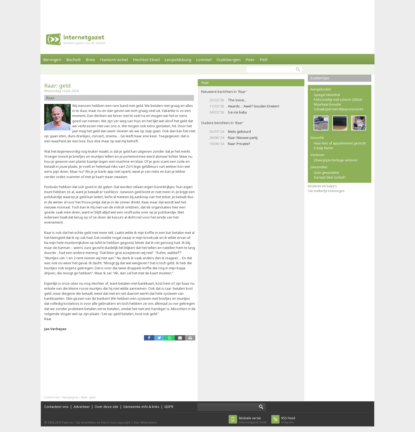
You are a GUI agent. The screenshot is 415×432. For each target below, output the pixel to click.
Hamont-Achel (114, 59)
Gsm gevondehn (326, 172)
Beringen (52, 59)
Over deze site (106, 406)
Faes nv (67, 422)
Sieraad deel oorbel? (329, 177)
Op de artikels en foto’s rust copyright (103, 422)
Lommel (203, 59)
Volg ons (288, 420)
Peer (250, 59)
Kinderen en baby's (322, 186)
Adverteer (82, 406)
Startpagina (70, 397)
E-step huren (323, 148)
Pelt (264, 59)
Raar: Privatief (239, 143)
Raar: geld (57, 85)
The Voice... (237, 100)
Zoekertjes (319, 77)
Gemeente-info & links (141, 406)
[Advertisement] (207, 12)
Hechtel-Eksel (146, 59)
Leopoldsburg (178, 59)
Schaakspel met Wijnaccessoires (338, 109)
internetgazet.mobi (253, 420)
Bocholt (73, 59)
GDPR (168, 406)
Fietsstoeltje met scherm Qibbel (338, 99)
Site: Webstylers (145, 422)
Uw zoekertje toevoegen (326, 191)
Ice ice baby (237, 112)
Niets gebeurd (239, 131)
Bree (90, 59)
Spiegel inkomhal (327, 95)
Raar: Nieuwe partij (243, 137)
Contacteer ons (56, 406)
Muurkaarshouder (327, 104)
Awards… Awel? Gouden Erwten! (253, 106)
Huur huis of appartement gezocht (340, 143)
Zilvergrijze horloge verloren (335, 160)
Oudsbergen (228, 59)
